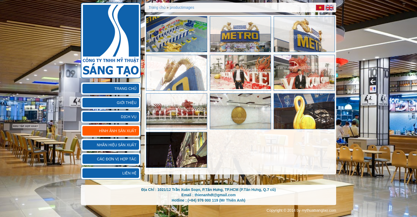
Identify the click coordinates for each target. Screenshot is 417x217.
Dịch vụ (128, 117)
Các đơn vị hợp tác (116, 159)
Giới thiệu (126, 103)
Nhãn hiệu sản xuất (116, 145)
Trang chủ (125, 88)
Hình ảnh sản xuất (117, 131)
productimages (182, 7)
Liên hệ (129, 173)
